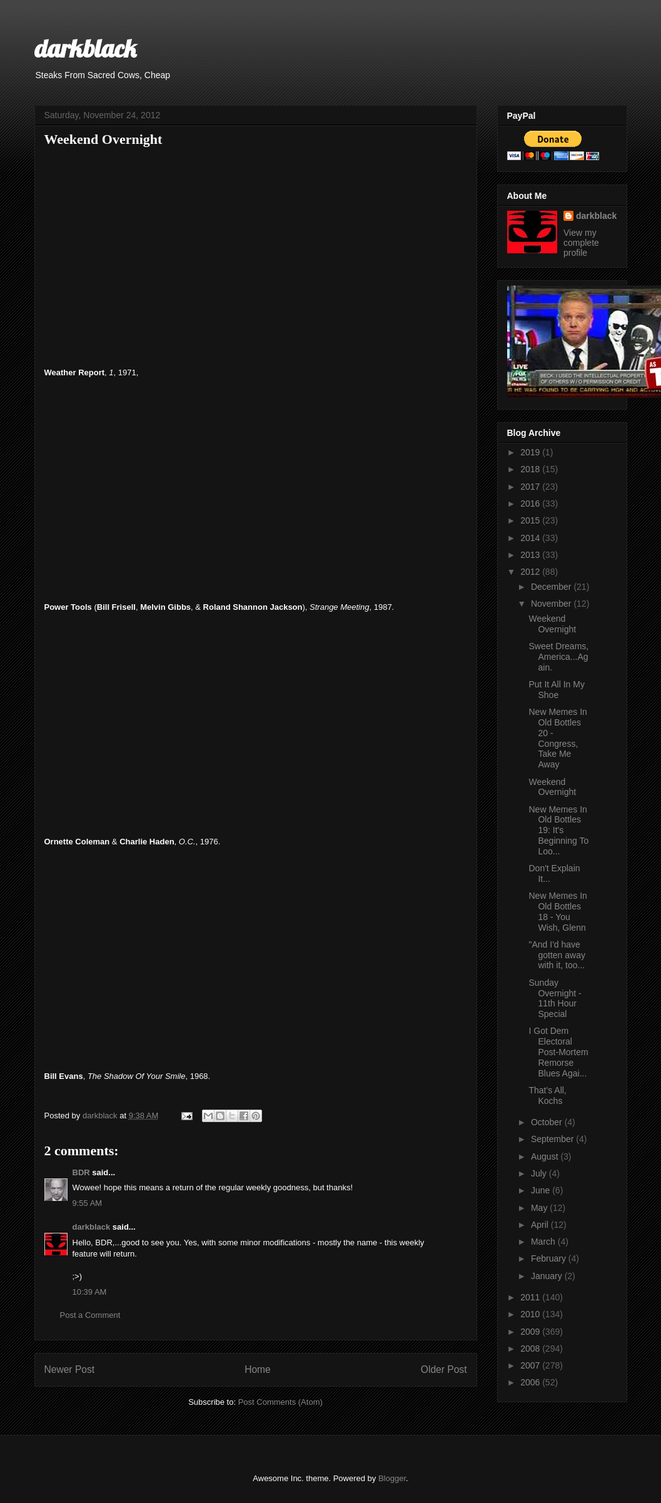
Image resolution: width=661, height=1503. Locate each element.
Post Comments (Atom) (280, 1402)
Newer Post (69, 1369)
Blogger (392, 1478)
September (553, 1139)
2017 (531, 487)
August (545, 1156)
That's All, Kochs (547, 1095)
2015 (531, 520)
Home (258, 1369)
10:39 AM (90, 1292)
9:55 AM (88, 1203)
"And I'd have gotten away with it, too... (556, 955)
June (541, 1190)
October (548, 1122)
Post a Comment (90, 1315)
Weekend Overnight (552, 624)
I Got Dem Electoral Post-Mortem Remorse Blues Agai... (558, 1052)
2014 (531, 538)
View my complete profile (581, 243)
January (548, 1276)
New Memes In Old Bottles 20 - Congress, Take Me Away (557, 738)
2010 (531, 1314)
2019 (531, 452)
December (552, 587)
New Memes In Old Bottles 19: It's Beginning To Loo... (558, 830)
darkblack (85, 48)
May (540, 1208)
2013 (531, 555)
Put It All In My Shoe (556, 689)
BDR (81, 1172)
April (541, 1225)
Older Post (444, 1369)
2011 (531, 1297)
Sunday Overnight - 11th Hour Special (554, 998)
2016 (531, 503)
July (540, 1173)
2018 (531, 469)
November (552, 604)
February (549, 1258)
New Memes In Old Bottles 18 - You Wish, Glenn (557, 911)
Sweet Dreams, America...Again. (558, 656)
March (544, 1242)
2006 (531, 1382)
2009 (531, 1332)
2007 (531, 1365)
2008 (531, 1349)
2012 (531, 572)
